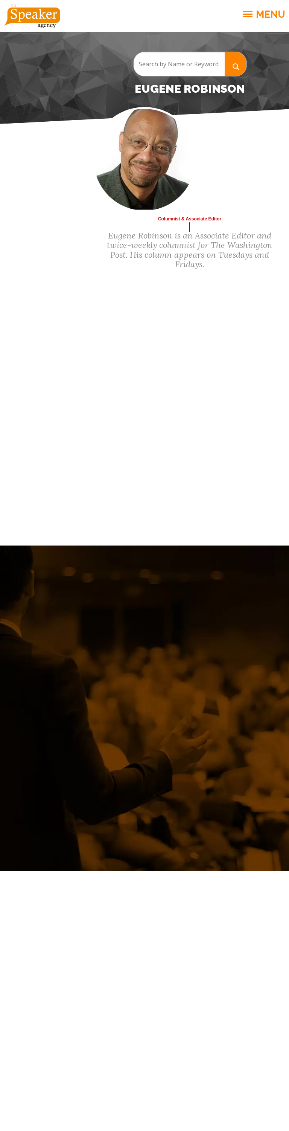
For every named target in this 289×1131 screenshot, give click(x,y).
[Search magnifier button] (235, 64)
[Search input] (179, 64)
